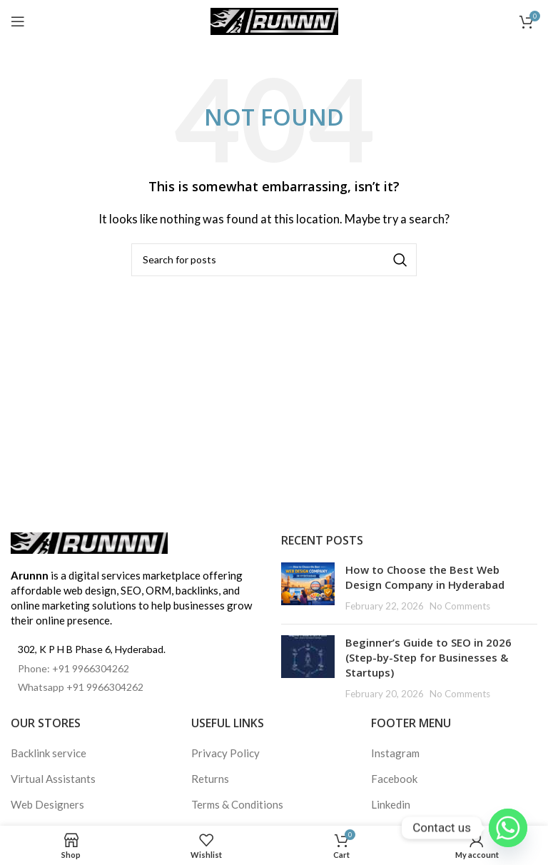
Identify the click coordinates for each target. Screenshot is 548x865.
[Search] (274, 259)
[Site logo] (274, 20)
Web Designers (47, 804)
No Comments (460, 606)
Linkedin (390, 804)
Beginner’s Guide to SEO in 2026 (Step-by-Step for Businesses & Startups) (428, 657)
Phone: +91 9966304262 (73, 668)
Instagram (395, 753)
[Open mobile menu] (18, 21)
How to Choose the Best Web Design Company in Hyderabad (424, 577)
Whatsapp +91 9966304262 (80, 687)
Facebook (394, 778)
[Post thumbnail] (308, 587)
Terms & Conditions (237, 804)
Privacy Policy (225, 753)
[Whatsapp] (508, 828)
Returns (210, 778)
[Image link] (89, 541)
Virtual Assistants (53, 778)
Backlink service (48, 753)
